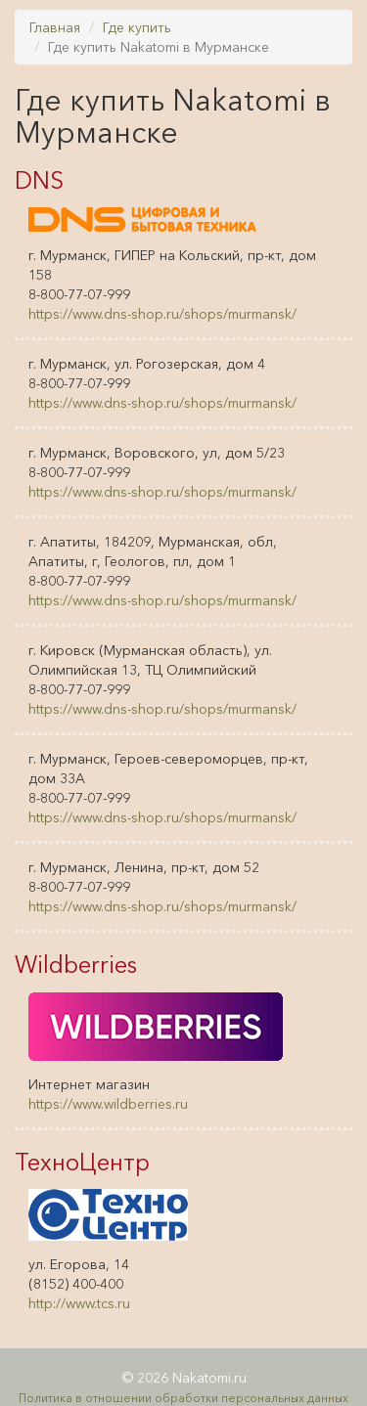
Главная (54, 27)
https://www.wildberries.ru (108, 1104)
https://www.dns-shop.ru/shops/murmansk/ (162, 314)
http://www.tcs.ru (79, 1303)
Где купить (137, 27)
